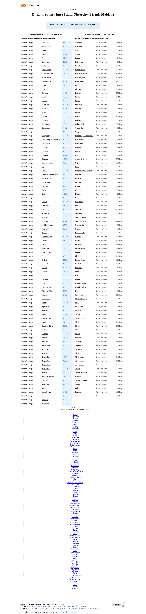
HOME (33, 606)
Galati (44, 194)
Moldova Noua (47, 225)
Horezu (44, 202)
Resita (44, 283)
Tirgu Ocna (46, 369)
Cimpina (45, 132)
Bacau (44, 58)
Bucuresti (45, 105)
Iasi (43, 209)
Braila (44, 97)
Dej (43, 167)
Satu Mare (46, 299)
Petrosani (45, 248)
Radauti (45, 279)
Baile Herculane (47, 74)
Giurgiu (45, 198)
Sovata (44, 338)
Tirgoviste (45, 353)
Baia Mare (46, 62)
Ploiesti (44, 260)
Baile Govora (46, 70)
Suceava (45, 341)
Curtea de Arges (48, 163)
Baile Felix (46, 66)
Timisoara (45, 349)
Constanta (45, 147)
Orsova (44, 244)
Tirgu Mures (46, 361)
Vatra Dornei (46, 392)
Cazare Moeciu (93, 608)
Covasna (45, 155)
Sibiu (44, 303)
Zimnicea (45, 404)
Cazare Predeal (72, 608)
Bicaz (44, 85)
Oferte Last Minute (59, 606)
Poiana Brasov (47, 264)
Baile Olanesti (47, 77)
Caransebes (46, 128)
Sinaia (44, 314)
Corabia (45, 151)
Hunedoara (46, 206)
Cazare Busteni (50, 608)
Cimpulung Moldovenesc (51, 140)
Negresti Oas (46, 229)
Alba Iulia (45, 42)
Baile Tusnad (46, 81)
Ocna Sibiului (47, 237)
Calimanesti (46, 124)
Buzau (44, 112)
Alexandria (46, 46)
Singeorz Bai (46, 318)
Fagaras (45, 186)
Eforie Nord (46, 178)
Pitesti (44, 256)
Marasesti (45, 217)
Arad (44, 50)
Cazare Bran (82, 608)
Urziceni (45, 380)
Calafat (44, 116)
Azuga (44, 54)
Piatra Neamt (47, 252)
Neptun (44, 233)
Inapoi (73, 407)
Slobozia (45, 334)
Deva (44, 171)
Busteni (44, 108)
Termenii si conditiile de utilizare (66, 612)
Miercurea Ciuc (47, 221)
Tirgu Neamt (46, 365)
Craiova (45, 159)
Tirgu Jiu (45, 357)
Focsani (44, 190)
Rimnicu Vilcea (47, 291)
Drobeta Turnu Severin (50, 174)
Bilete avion (82, 606)
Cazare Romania (38, 608)
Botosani (45, 93)
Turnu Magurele (48, 376)
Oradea (44, 240)
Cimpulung (46, 136)
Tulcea (44, 372)
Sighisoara (46, 306)
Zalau (44, 396)
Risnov (44, 295)
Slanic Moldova (47, 326)
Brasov (44, 101)
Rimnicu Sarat (47, 287)
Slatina (44, 330)
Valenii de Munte (48, 384)
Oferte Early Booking (45, 606)
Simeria (45, 310)
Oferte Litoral (72, 606)
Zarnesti (45, 400)
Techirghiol (46, 345)
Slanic (44, 322)
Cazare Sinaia (60, 608)
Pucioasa (45, 272)
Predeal (44, 268)
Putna (44, 275)
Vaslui (44, 388)
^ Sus (123, 602)
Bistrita (44, 89)
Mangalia (45, 213)
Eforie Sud (46, 182)
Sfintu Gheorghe (81, 299)
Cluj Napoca (46, 143)
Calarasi (45, 120)
